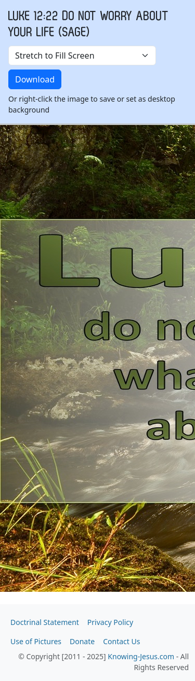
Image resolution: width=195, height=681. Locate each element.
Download (35, 79)
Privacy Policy (110, 622)
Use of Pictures (35, 641)
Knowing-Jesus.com (141, 656)
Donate (82, 641)
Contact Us (121, 641)
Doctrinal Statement (44, 622)
